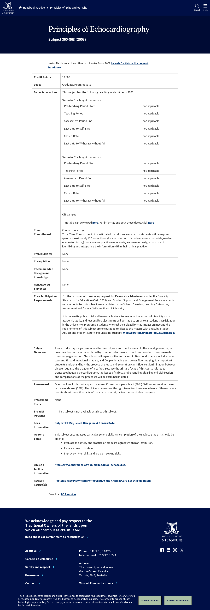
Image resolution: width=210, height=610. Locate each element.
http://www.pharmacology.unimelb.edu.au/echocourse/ (90, 465)
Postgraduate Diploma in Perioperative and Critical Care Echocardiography (103, 480)
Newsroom (32, 575)
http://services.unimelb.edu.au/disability (148, 333)
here (95, 222)
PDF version (68, 494)
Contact (30, 583)
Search (197, 7)
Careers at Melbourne (39, 559)
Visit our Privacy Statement (118, 602)
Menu (205, 7)
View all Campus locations (96, 583)
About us (30, 551)
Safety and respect (37, 567)
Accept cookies (150, 600)
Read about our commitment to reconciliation (54, 537)
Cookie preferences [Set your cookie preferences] (178, 600)
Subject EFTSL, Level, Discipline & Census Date (85, 423)
